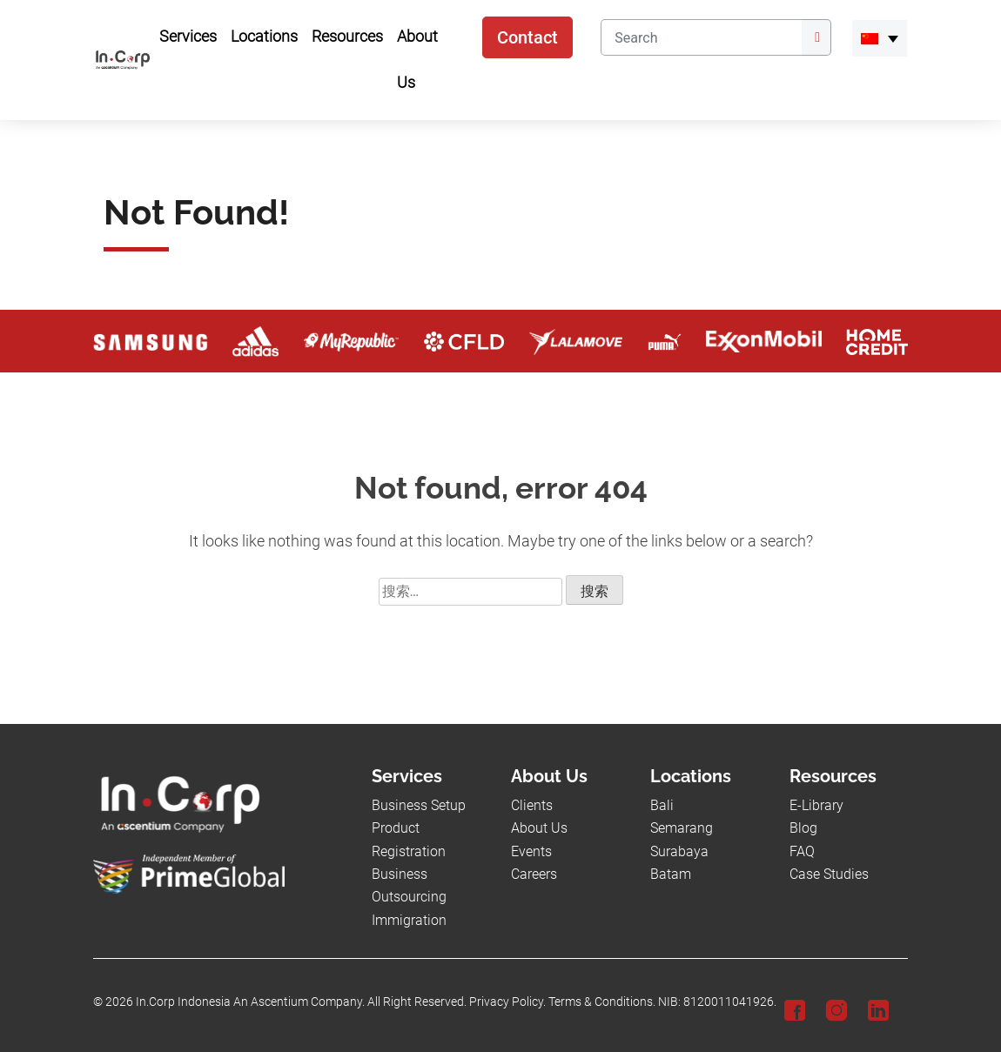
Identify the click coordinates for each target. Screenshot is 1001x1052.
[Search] (701, 37)
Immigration (409, 920)
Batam (670, 874)
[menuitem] (879, 38)
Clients (532, 805)
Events (531, 851)
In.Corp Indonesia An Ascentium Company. (250, 1002)
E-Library (816, 805)
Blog (803, 828)
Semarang (681, 828)
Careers (534, 874)
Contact (527, 37)
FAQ (802, 851)
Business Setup (419, 805)
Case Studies (829, 874)
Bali (662, 805)
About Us (539, 828)
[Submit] (816, 37)
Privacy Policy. (507, 1002)
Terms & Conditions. (601, 1002)
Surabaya (679, 851)
